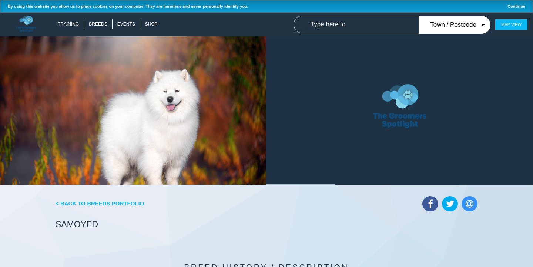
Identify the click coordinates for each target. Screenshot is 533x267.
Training (68, 24)
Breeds (98, 24)
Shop (151, 24)
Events (126, 24)
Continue (516, 6)
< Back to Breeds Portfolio (100, 203)
